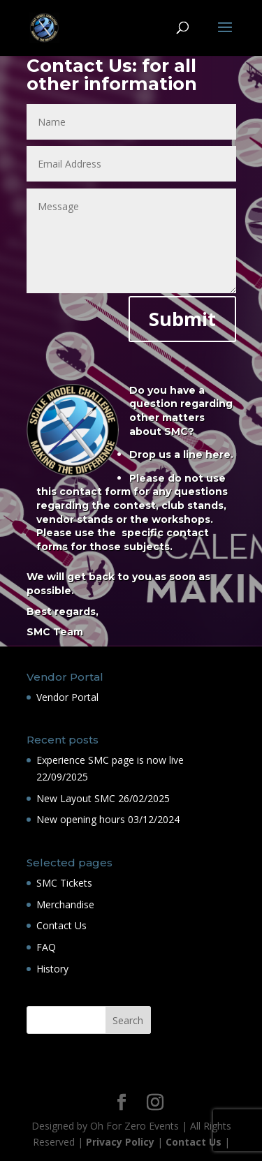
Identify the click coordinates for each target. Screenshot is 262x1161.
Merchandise (65, 904)
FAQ (46, 947)
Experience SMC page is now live (110, 760)
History (52, 968)
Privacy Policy (120, 1141)
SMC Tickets (64, 882)
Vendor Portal (67, 697)
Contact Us (61, 925)
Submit (182, 319)
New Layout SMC (75, 798)
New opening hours (80, 819)
